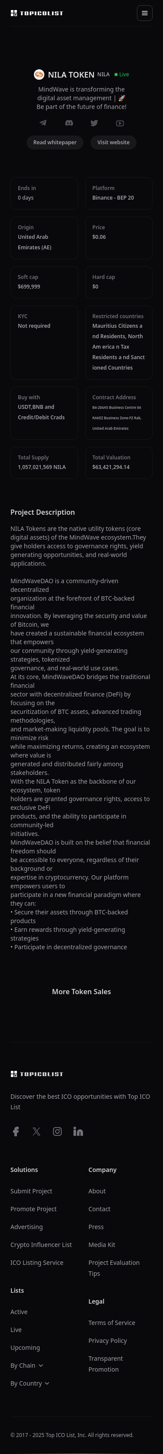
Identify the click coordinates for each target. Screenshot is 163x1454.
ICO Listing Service (36, 1262)
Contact (100, 1209)
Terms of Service (112, 1322)
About (97, 1191)
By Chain (27, 1365)
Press (96, 1227)
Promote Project (33, 1209)
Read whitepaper (55, 142)
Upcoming (25, 1347)
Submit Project (31, 1191)
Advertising (26, 1227)
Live (16, 1329)
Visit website (113, 142)
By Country (30, 1383)
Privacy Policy (108, 1340)
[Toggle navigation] (145, 13)
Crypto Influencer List (41, 1244)
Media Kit (102, 1244)
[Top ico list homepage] (36, 13)
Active (18, 1312)
